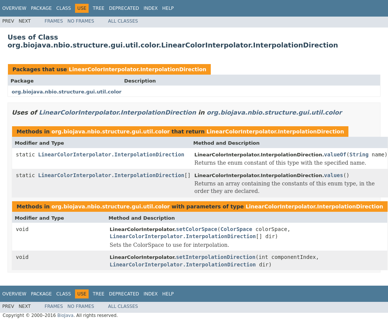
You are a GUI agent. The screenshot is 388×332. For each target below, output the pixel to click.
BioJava (65, 315)
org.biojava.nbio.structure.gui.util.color (66, 92)
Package (41, 8)
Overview (14, 8)
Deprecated (124, 8)
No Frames (80, 21)
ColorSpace (236, 229)
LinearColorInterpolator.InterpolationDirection (137, 69)
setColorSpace (197, 229)
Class (63, 8)
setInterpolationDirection (216, 257)
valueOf (335, 154)
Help (168, 8)
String (359, 154)
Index (151, 8)
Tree (98, 8)
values (333, 175)
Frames (53, 21)
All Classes (123, 21)
